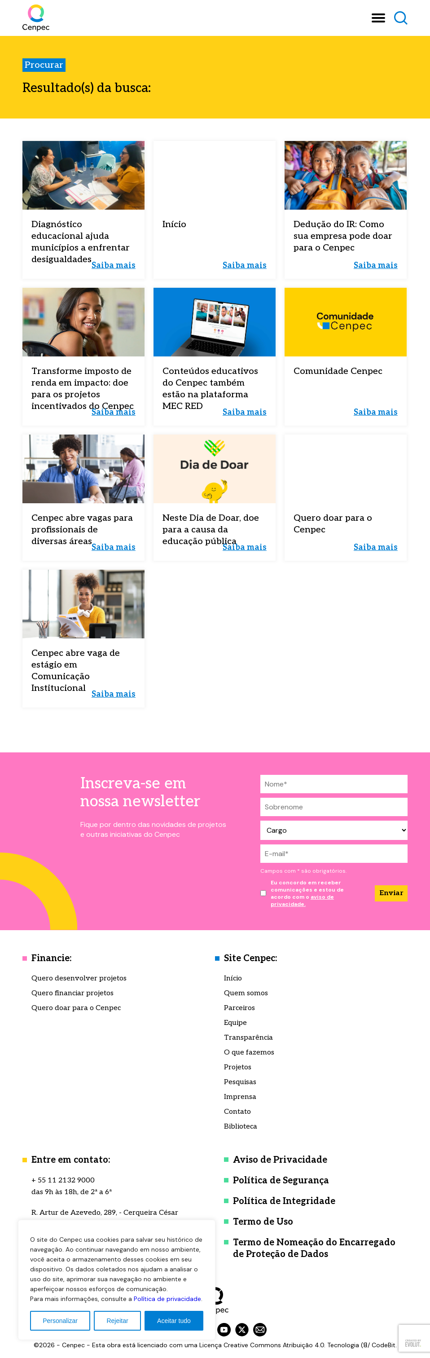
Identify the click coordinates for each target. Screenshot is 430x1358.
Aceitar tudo (174, 1320)
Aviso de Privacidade (280, 1160)
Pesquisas (240, 1082)
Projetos (237, 1067)
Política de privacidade (167, 1299)
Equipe (235, 1023)
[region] (116, 1280)
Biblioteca (240, 1126)
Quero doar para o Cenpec (76, 1008)
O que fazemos (249, 1052)
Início (233, 978)
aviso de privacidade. (302, 900)
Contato (237, 1111)
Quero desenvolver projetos (79, 978)
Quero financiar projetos (72, 993)
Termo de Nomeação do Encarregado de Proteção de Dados (314, 1248)
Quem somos (246, 993)
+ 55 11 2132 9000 (63, 1180)
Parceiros (239, 1008)
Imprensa (240, 1097)
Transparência (248, 1037)
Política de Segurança (281, 1180)
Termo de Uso (263, 1222)
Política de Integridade (284, 1201)
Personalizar (60, 1320)
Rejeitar (117, 1320)
